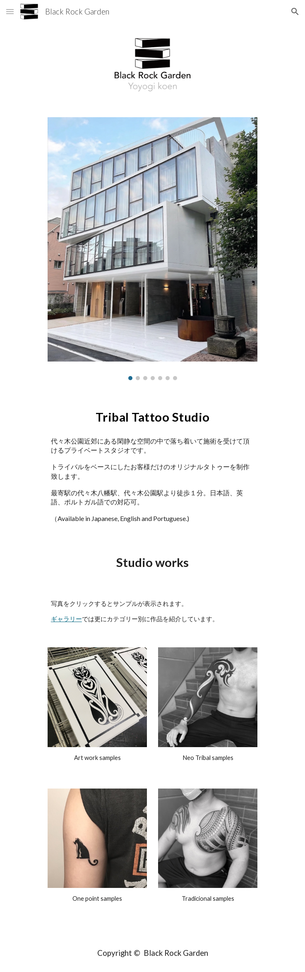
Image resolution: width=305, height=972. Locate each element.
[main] (152, 415)
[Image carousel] (152, 248)
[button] (10, 11)
